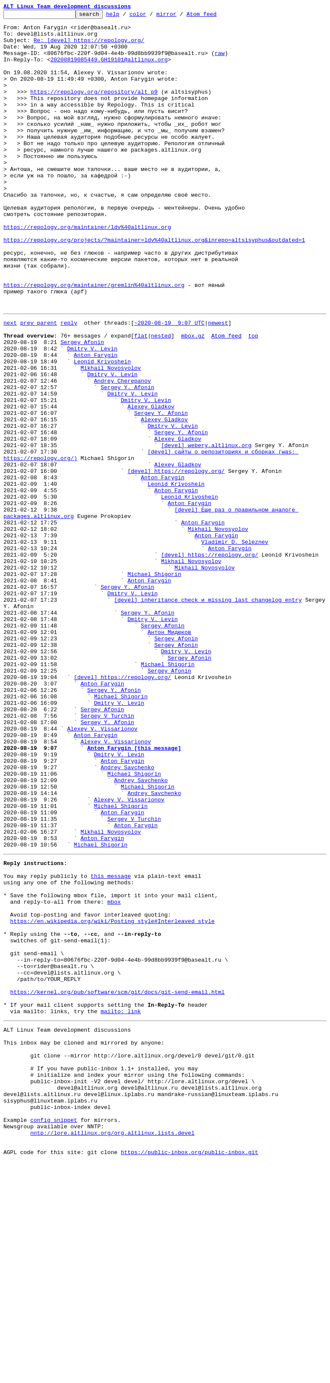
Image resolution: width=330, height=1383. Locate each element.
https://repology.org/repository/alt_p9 (93, 108)
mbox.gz (193, 398)
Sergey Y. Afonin (127, 460)
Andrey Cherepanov (122, 453)
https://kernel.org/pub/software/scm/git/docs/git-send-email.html (117, 1184)
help (126, 16)
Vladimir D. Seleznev (234, 646)
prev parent (38, 383)
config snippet (53, 1335)
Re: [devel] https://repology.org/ (89, 46)
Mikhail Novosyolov (110, 437)
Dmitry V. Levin (92, 414)
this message (111, 1044)
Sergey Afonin (82, 406)
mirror (180, 16)
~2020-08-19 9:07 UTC (169, 383)
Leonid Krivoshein (102, 429)
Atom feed (215, 16)
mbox (114, 1075)
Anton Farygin (95, 422)
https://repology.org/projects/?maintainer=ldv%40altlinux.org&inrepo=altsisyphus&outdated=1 (154, 286)
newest (218, 383)
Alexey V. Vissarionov (102, 870)
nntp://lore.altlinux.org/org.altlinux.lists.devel (112, 1350)
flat (140, 398)
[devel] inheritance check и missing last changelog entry (208, 715)
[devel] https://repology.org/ (176, 561)
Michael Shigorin (154, 684)
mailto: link (121, 1207)
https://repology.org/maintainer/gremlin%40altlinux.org (93, 340)
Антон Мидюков (169, 754)
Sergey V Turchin (107, 855)
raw (219, 62)
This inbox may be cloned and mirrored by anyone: (83, 1242)
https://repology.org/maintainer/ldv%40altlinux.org (87, 270)
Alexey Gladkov (151, 483)
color (151, 16)
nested (161, 398)
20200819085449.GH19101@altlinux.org (109, 69)
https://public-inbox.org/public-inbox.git (189, 1373)
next (10, 383)
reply (69, 383)
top (253, 398)
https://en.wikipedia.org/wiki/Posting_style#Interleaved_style (112, 1099)
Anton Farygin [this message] (134, 893)
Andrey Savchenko (127, 916)
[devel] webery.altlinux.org (206, 530)
